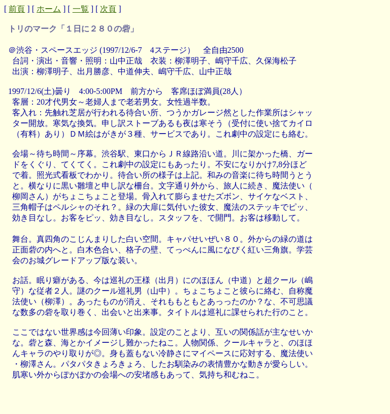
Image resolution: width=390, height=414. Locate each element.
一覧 (81, 9)
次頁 (108, 9)
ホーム (49, 9)
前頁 (17, 9)
